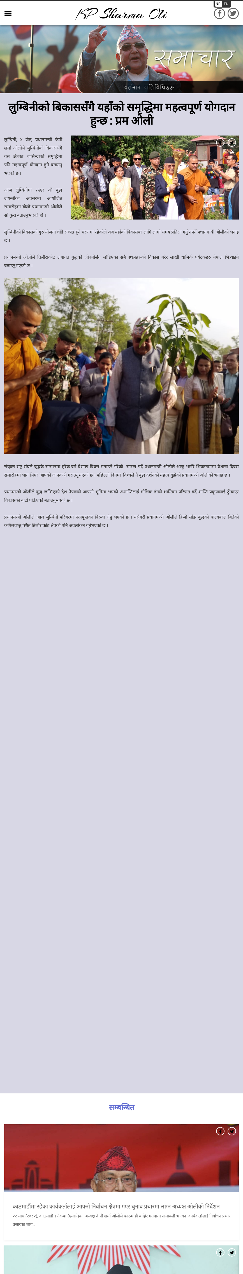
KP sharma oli (121, 14)
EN (226, 4)
